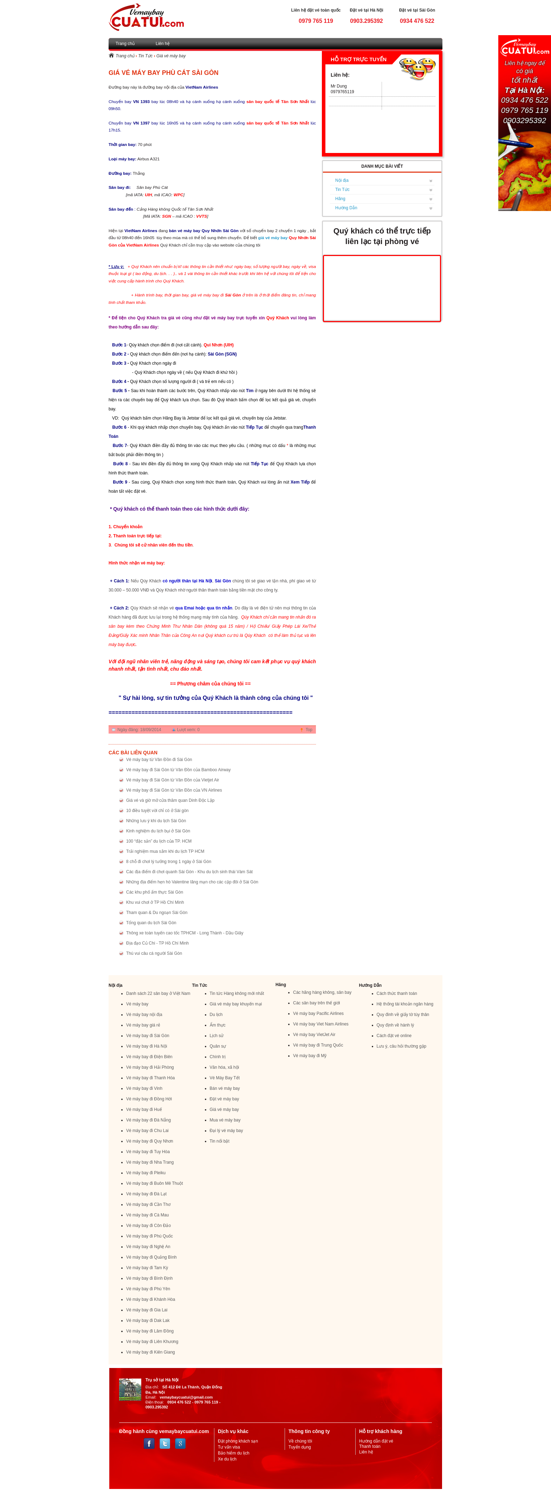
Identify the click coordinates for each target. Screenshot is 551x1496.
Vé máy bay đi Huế (144, 1109)
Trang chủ (125, 43)
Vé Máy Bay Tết (225, 1077)
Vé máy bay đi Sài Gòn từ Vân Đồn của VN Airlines (174, 790)
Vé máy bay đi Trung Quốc (318, 1045)
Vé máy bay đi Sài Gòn (147, 1035)
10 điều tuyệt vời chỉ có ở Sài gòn (157, 810)
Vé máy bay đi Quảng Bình (151, 1257)
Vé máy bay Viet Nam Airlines (321, 1024)
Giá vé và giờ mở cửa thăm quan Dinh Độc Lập (170, 800)
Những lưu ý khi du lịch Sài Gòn (156, 820)
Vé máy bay (137, 1004)
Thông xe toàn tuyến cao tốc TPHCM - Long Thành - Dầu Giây (184, 933)
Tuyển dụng (300, 1447)
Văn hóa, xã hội (224, 1067)
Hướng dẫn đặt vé (376, 1441)
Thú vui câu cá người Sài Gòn (154, 953)
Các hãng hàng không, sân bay (322, 992)
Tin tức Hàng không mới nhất (237, 993)
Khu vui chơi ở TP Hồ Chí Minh (155, 902)
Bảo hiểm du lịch (233, 1453)
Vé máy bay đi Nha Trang (150, 1162)
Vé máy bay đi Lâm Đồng (150, 1331)
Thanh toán (370, 1446)
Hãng (340, 198)
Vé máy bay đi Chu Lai (147, 1130)
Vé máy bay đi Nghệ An (148, 1246)
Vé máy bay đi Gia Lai (146, 1310)
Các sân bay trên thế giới (316, 1002)
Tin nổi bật (219, 1141)
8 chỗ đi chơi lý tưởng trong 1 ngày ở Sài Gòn (168, 861)
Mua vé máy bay (225, 1120)
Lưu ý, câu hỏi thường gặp (402, 1046)
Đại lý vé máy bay (226, 1130)
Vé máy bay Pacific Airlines (318, 1013)
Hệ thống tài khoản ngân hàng (405, 1004)
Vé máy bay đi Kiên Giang (150, 1352)
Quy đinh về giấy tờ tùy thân (403, 1014)
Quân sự (218, 1046)
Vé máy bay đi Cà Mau (147, 1215)
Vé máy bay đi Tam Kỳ (147, 1267)
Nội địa (342, 180)
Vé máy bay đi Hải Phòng (150, 1067)
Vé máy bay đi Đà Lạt (146, 1193)
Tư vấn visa (229, 1447)
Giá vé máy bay (171, 55)
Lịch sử (217, 1035)
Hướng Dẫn (346, 207)
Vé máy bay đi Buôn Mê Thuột (154, 1183)
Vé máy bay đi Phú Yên (148, 1288)
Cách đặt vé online (394, 1035)
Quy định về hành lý (395, 1025)
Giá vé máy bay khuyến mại (236, 1004)
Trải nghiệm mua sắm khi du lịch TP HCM (165, 851)
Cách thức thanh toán (397, 993)
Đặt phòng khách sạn (238, 1441)
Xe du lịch (227, 1459)
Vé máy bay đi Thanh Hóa (150, 1077)
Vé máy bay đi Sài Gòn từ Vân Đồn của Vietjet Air (172, 780)
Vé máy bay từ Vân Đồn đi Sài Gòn (159, 759)
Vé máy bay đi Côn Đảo (148, 1225)
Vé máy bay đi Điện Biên (149, 1056)
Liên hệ (163, 43)
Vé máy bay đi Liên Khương (152, 1341)
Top (309, 729)
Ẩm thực (218, 1025)
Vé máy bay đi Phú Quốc (149, 1236)
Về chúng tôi (300, 1441)
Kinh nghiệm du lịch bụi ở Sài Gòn (158, 831)
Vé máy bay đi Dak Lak (147, 1320)
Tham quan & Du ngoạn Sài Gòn (156, 912)
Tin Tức (145, 55)
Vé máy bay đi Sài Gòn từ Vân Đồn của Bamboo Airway (178, 769)
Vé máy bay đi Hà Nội (146, 1046)
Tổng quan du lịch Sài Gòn (151, 922)
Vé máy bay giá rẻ (143, 1025)
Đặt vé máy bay (224, 1099)
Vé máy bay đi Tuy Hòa (148, 1151)
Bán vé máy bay (225, 1088)
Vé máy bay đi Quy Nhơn (149, 1141)
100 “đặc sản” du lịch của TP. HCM (159, 841)
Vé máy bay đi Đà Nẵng (148, 1120)
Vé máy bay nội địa (144, 1014)
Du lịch (216, 1014)
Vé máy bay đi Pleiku (146, 1172)
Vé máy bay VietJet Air (314, 1034)
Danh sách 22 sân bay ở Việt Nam (158, 993)
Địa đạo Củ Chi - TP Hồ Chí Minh (157, 943)
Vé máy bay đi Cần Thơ (148, 1204)
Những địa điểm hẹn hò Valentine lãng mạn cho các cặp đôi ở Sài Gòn (192, 882)
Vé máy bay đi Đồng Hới (149, 1099)
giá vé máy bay (273, 237)
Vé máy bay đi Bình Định (149, 1278)
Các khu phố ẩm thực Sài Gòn (154, 892)
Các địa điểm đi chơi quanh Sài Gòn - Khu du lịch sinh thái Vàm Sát (189, 871)
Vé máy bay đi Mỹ (309, 1055)
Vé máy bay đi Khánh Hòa (150, 1299)
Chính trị (218, 1056)
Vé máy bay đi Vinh (144, 1088)
